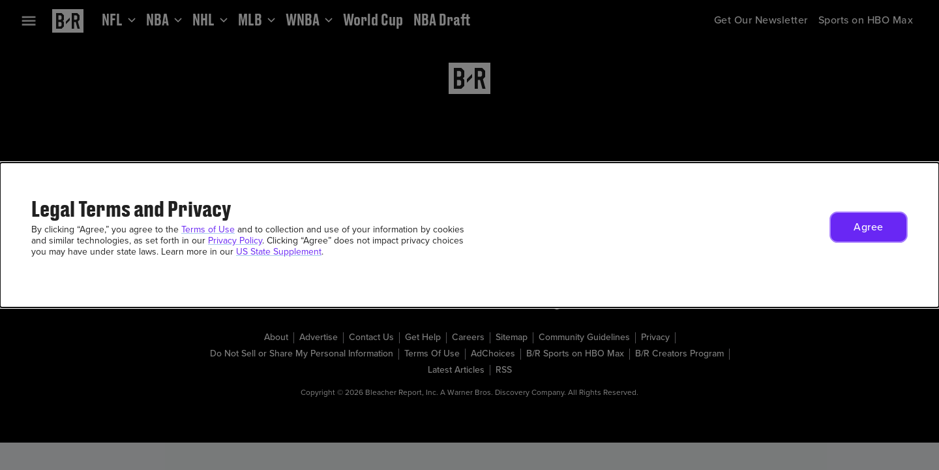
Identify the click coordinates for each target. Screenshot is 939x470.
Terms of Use (208, 229)
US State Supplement (278, 251)
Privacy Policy (235, 240)
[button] (868, 227)
